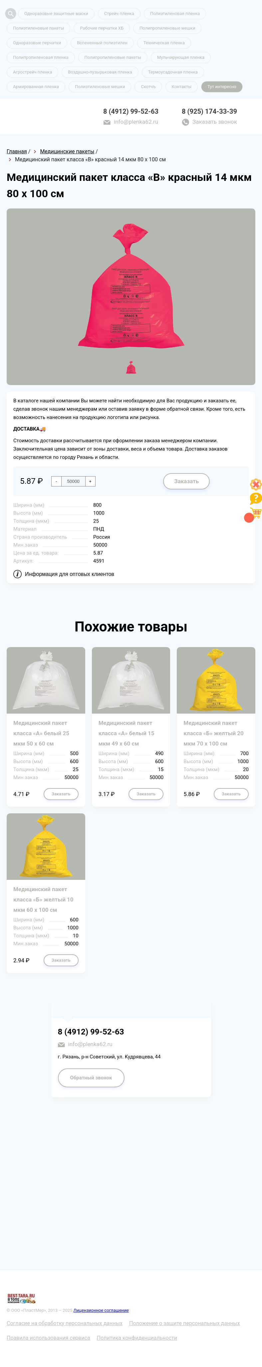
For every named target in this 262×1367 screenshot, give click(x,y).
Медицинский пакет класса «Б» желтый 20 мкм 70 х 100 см (213, 733)
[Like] (256, 488)
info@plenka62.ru (136, 121)
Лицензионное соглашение (101, 1310)
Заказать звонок (214, 121)
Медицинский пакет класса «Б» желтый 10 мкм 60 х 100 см (43, 899)
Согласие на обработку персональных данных (65, 1323)
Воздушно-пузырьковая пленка (100, 71)
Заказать (186, 481)
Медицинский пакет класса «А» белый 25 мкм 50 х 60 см (41, 733)
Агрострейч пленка (32, 71)
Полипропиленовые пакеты (113, 57)
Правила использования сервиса (48, 1338)
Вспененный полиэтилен (102, 42)
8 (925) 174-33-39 (209, 111)
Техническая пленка (164, 42)
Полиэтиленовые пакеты (38, 28)
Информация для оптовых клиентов (69, 574)
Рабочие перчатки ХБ (102, 28)
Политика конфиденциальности (137, 1338)
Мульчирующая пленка (180, 57)
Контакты (182, 86)
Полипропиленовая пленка (41, 57)
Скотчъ (148, 86)
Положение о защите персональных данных (184, 1323)
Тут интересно (221, 86)
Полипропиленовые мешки (167, 28)
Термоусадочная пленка (173, 71)
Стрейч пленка (119, 13)
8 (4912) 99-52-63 (130, 111)
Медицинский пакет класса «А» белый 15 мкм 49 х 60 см (126, 733)
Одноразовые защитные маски (56, 13)
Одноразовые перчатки (37, 42)
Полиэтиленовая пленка (175, 13)
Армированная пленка (36, 86)
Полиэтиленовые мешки (100, 86)
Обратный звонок (91, 1078)
